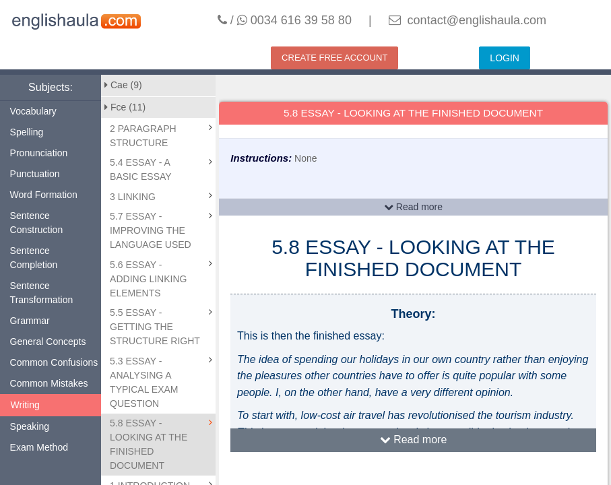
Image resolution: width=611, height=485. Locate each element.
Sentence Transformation (41, 292)
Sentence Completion (34, 257)
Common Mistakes (49, 383)
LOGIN (504, 58)
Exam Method (39, 447)
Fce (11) (125, 107)
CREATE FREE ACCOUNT (334, 58)
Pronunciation (39, 153)
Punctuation (35, 173)
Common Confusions (54, 362)
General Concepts (48, 341)
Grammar (30, 320)
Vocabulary (33, 111)
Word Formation (43, 194)
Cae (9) (123, 84)
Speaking (29, 426)
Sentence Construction (36, 222)
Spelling (27, 132)
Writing (25, 404)
